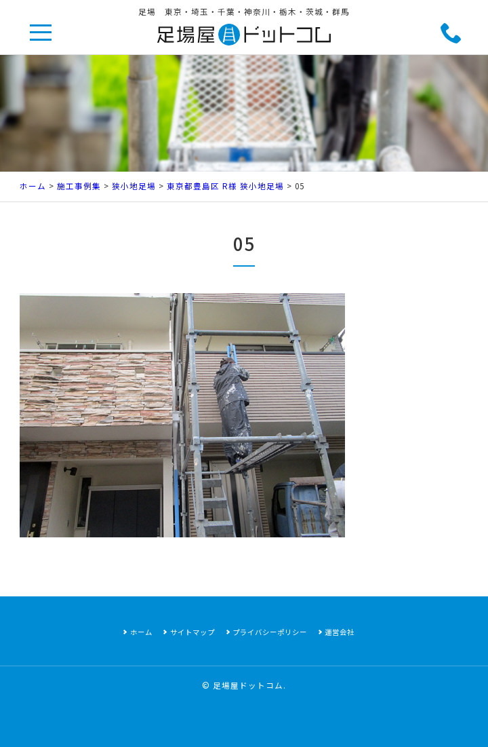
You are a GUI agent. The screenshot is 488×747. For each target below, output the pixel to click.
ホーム (33, 185)
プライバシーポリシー (269, 632)
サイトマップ (192, 632)
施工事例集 (79, 185)
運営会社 (339, 632)
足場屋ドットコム (248, 685)
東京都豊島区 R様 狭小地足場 (225, 185)
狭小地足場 (134, 185)
